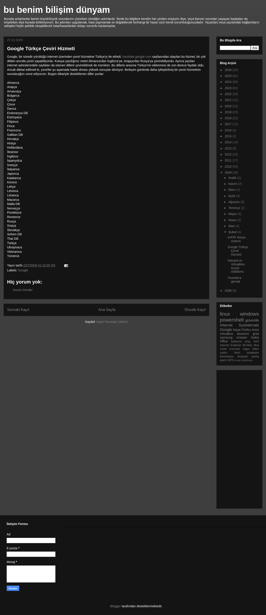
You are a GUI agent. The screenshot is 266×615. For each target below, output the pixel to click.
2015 (229, 136)
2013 (229, 148)
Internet (226, 325)
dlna (256, 345)
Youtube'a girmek (234, 279)
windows (249, 314)
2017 (229, 124)
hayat (237, 329)
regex (246, 349)
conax (237, 360)
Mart (231, 226)
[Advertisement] (237, 438)
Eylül (232, 196)
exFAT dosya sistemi (236, 239)
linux (225, 314)
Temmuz (234, 208)
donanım (243, 333)
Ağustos (234, 202)
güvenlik (252, 320)
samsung (226, 337)
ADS (256, 341)
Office (224, 341)
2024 (229, 82)
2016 (229, 130)
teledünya (247, 360)
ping (247, 341)
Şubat (232, 232)
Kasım (233, 184)
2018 (229, 118)
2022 (229, 94)
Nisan (232, 220)
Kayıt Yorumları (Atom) (112, 322)
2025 (229, 76)
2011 (229, 160)
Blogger (115, 606)
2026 (229, 70)
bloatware (253, 352)
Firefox (246, 329)
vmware (241, 337)
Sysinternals (249, 325)
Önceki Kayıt (195, 310)
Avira (255, 329)
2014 (229, 142)
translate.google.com (137, 56)
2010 (229, 166)
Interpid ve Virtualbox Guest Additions (236, 266)
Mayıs (232, 214)
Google (23, 270)
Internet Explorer (230, 345)
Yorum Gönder (23, 290)
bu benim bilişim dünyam (57, 10)
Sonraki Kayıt (18, 310)
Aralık (232, 178)
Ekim (232, 190)
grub (256, 333)
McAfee (247, 345)
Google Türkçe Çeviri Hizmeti (238, 250)
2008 (229, 290)
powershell (232, 320)
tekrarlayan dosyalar (234, 356)
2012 (229, 154)
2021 (229, 100)
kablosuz (236, 341)
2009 (229, 172)
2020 (229, 106)
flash (237, 352)
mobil (223, 349)
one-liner (234, 349)
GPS (231, 360)
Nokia (255, 337)
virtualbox (226, 333)
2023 (229, 88)
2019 (229, 112)
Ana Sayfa (106, 310)
